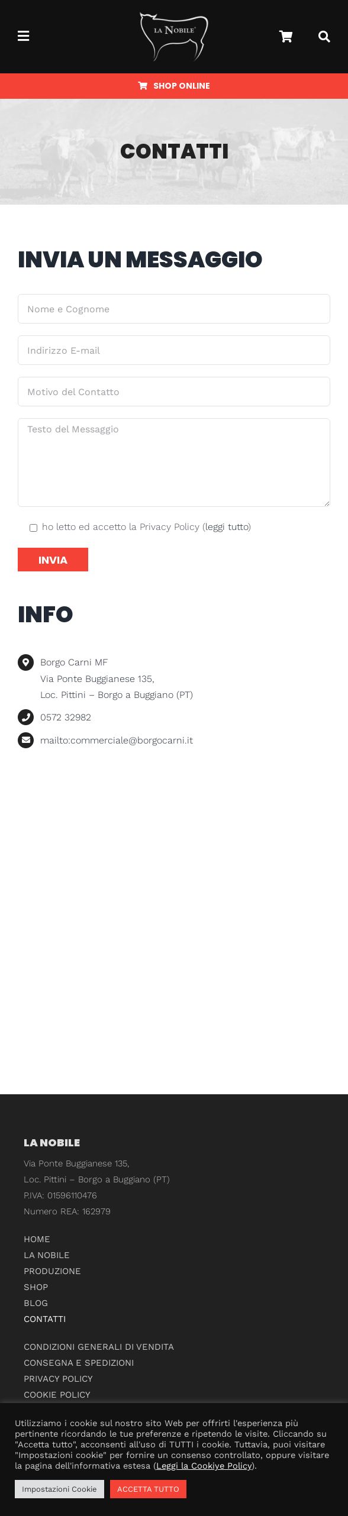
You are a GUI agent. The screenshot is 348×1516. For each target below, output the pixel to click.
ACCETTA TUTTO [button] (148, 1489)
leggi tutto (226, 526)
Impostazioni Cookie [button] (59, 1489)
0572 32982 (65, 717)
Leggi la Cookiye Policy (204, 1465)
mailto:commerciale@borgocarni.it (116, 740)
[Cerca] (324, 36)
